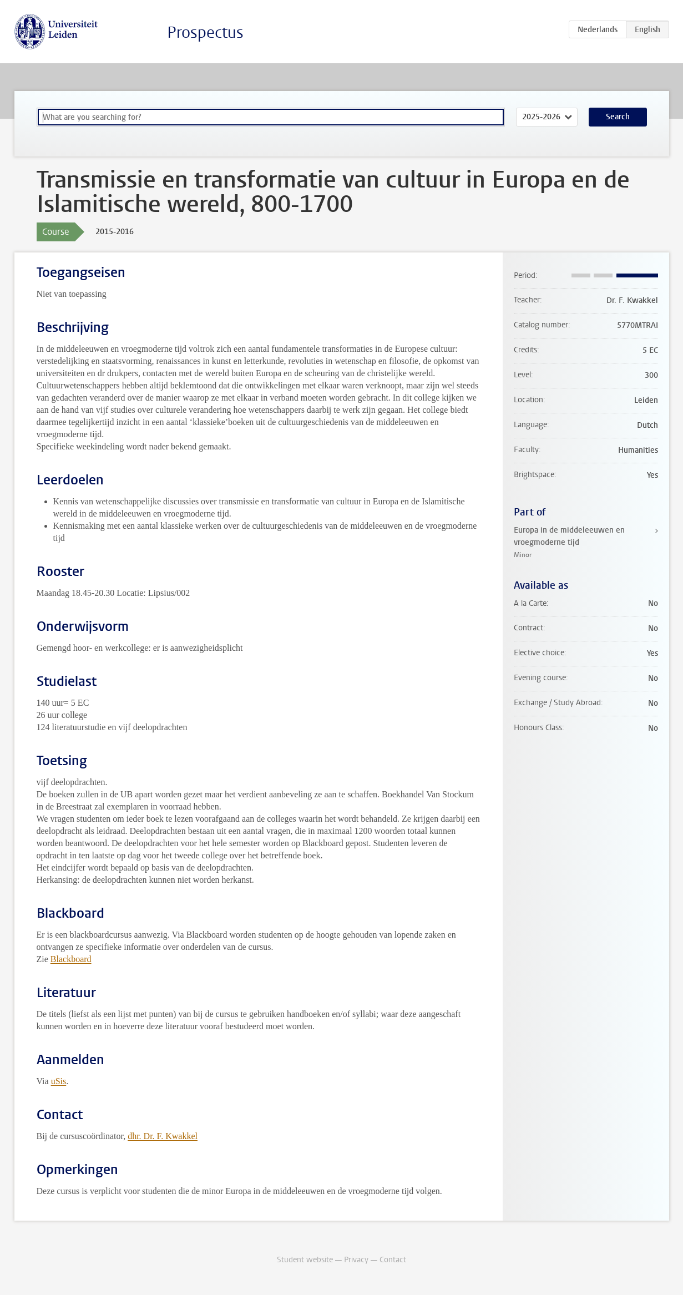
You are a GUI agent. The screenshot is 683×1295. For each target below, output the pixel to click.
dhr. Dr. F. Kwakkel (163, 1136)
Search (618, 117)
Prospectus (205, 32)
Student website (305, 1259)
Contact (393, 1259)
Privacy (356, 1259)
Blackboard (71, 959)
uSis (59, 1081)
